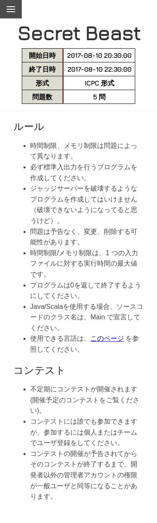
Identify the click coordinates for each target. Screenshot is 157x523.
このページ (107, 338)
